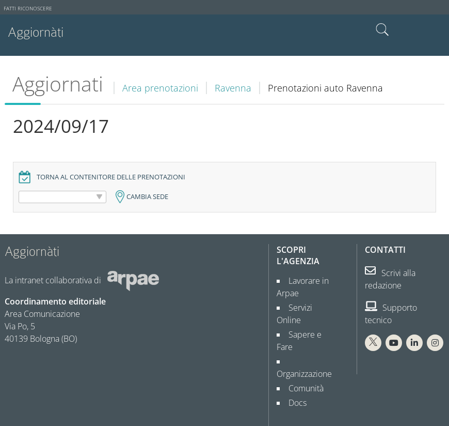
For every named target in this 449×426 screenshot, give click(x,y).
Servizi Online (309, 307)
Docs (293, 378)
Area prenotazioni (160, 88)
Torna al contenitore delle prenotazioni (111, 177)
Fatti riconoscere (28, 8)
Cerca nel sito (382, 30)
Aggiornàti (35, 32)
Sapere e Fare (309, 322)
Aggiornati (57, 83)
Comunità (301, 363)
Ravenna (233, 88)
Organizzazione (304, 349)
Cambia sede (147, 196)
